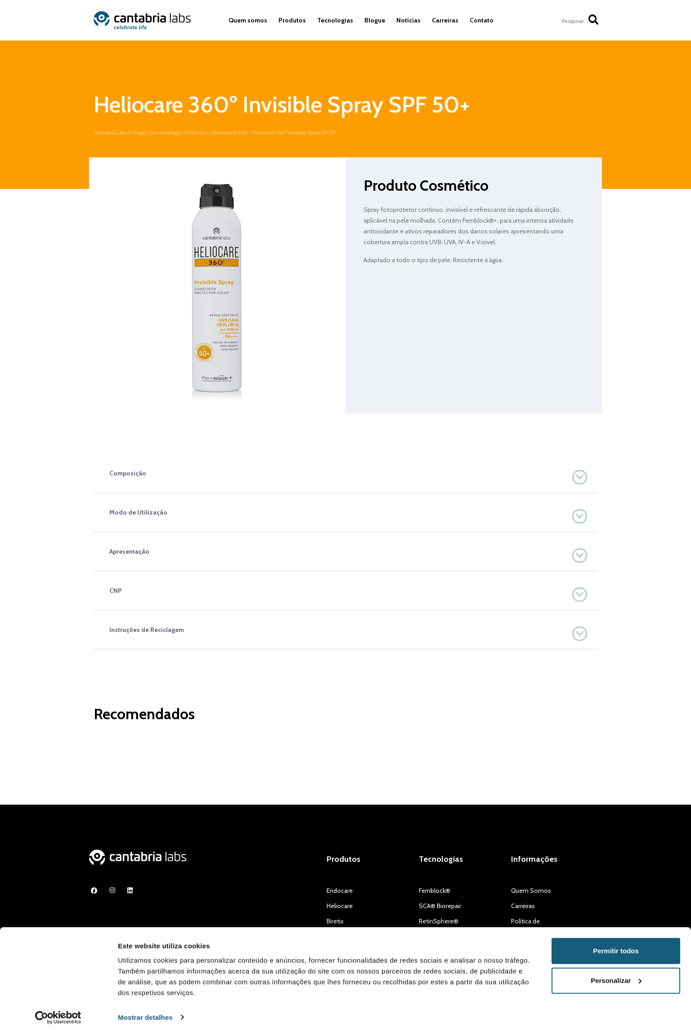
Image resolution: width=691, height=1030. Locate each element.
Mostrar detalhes (145, 1012)
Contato (482, 20)
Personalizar (616, 975)
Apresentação (129, 551)
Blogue (374, 20)
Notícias (408, 20)
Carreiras (445, 20)
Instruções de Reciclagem (146, 630)
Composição (127, 473)
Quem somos (248, 20)
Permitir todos (616, 946)
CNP (115, 591)
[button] (345, 473)
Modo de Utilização (138, 512)
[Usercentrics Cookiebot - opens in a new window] (58, 1012)
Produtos (292, 20)
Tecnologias (335, 20)
